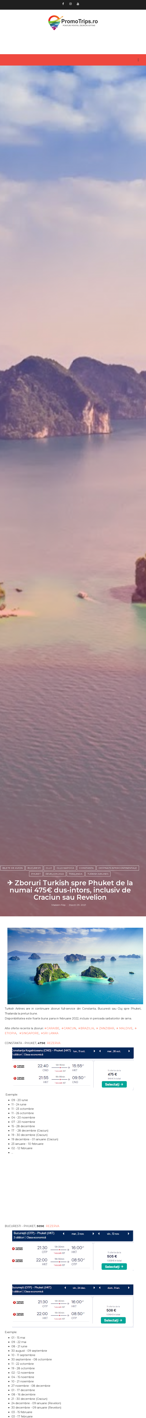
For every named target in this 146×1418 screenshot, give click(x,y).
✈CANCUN (68, 1028)
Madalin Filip (58, 904)
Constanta (86, 868)
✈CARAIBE (51, 1028)
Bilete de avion (12, 868)
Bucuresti (34, 868)
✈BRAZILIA (86, 1028)
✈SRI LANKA (49, 1033)
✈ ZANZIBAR (105, 1028)
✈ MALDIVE (124, 1028)
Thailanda (76, 873)
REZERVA (53, 1043)
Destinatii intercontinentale (118, 868)
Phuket (36, 873)
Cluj (49, 868)
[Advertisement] (73, 1192)
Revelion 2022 (55, 873)
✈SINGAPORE (29, 1033)
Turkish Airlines (97, 873)
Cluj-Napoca (65, 868)
